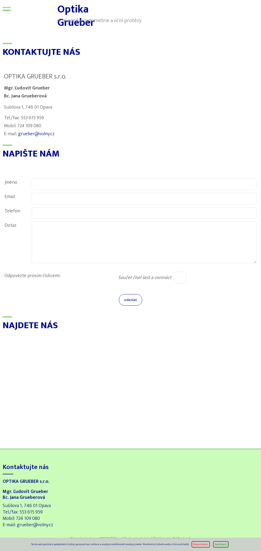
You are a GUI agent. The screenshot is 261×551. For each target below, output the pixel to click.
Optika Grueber (36, 13)
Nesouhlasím (200, 544)
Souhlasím (221, 544)
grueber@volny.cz (36, 134)
